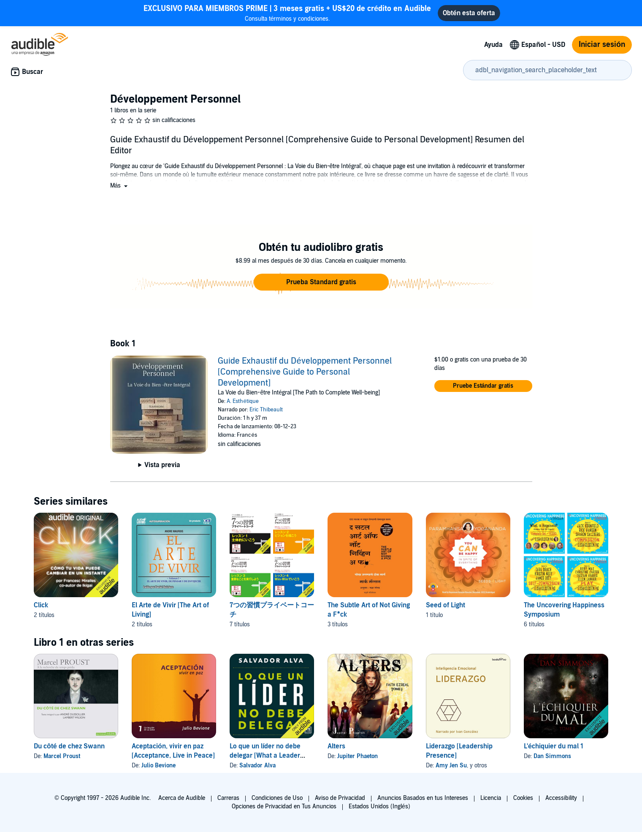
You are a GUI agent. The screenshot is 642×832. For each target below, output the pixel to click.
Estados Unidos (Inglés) (379, 806)
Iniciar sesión (602, 44)
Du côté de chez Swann (69, 746)
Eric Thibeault (266, 409)
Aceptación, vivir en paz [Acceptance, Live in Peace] (173, 751)
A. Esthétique (242, 401)
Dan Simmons (552, 756)
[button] (120, 185)
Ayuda (493, 45)
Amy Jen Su (451, 765)
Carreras (228, 798)
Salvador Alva (257, 765)
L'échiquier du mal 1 (553, 746)
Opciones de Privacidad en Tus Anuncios (284, 806)
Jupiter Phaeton (357, 756)
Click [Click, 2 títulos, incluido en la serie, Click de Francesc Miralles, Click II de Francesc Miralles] (41, 605)
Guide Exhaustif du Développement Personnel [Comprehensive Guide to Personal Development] (304, 372)
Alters (336, 746)
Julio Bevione (158, 765)
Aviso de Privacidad (340, 798)
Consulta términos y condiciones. (287, 12)
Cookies (523, 798)
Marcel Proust (61, 756)
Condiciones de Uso (277, 798)
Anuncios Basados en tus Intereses (422, 798)
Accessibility (561, 798)
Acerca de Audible (181, 798)
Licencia (490, 798)
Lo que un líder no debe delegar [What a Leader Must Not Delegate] (265, 755)
